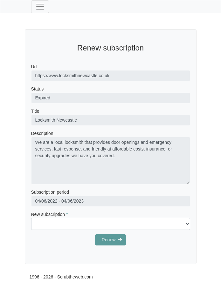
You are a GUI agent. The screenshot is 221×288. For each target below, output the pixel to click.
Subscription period (50, 192)
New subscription (49, 214)
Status (37, 88)
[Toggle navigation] (40, 6)
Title (35, 111)
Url (34, 66)
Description (42, 133)
